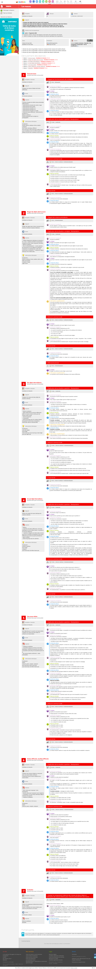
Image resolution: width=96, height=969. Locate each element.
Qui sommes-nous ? (7, 958)
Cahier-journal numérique (32, 957)
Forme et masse (31, 58)
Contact (4, 957)
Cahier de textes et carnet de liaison (34, 954)
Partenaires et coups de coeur (78, 962)
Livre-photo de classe (30, 960)
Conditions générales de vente (56, 960)
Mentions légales (53, 954)
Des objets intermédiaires (34, 61)
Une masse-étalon (32, 64)
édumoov (5, 960)
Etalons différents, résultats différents (36, 66)
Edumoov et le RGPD (53, 958)
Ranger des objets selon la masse (35, 59)
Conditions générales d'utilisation (56, 955)
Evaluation (30, 68)
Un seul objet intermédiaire (34, 63)
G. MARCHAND (79, 16)
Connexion (74, 954)
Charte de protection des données (56, 957)
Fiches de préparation (31, 958)
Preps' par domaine (6, 13)
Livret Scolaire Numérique (32, 955)
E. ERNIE (73, 16)
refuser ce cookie (74, 967)
